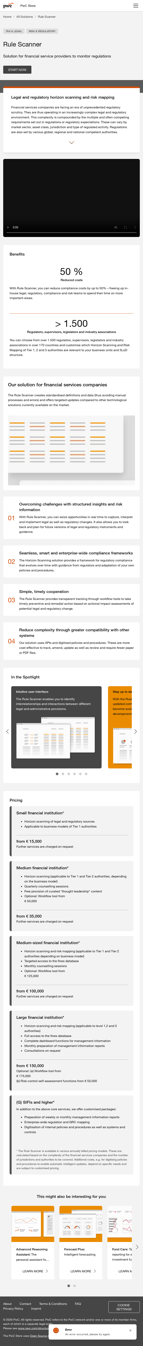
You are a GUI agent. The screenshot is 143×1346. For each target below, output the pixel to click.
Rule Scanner (47, 16)
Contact (25, 1304)
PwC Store (28, 6)
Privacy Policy (13, 1308)
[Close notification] (130, 1330)
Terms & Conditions (53, 1304)
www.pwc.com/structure (34, 1328)
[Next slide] (135, 731)
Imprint (36, 1308)
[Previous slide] (7, 731)
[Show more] (71, 142)
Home (7, 16)
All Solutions (24, 16)
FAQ (78, 1304)
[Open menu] (136, 6)
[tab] (57, 774)
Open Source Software (44, 1336)
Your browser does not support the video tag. (71, 198)
